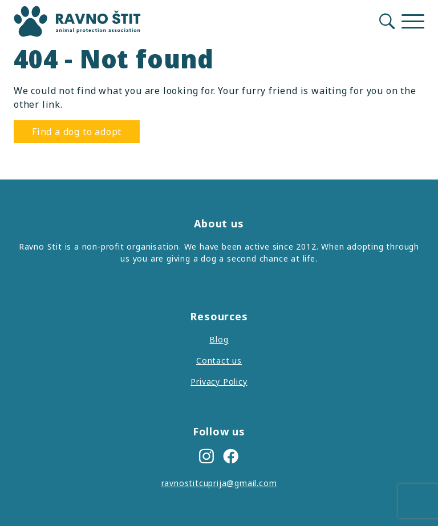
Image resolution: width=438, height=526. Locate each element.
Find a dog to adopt (76, 131)
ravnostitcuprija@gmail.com (219, 483)
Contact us (219, 360)
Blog (218, 339)
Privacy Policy (218, 381)
